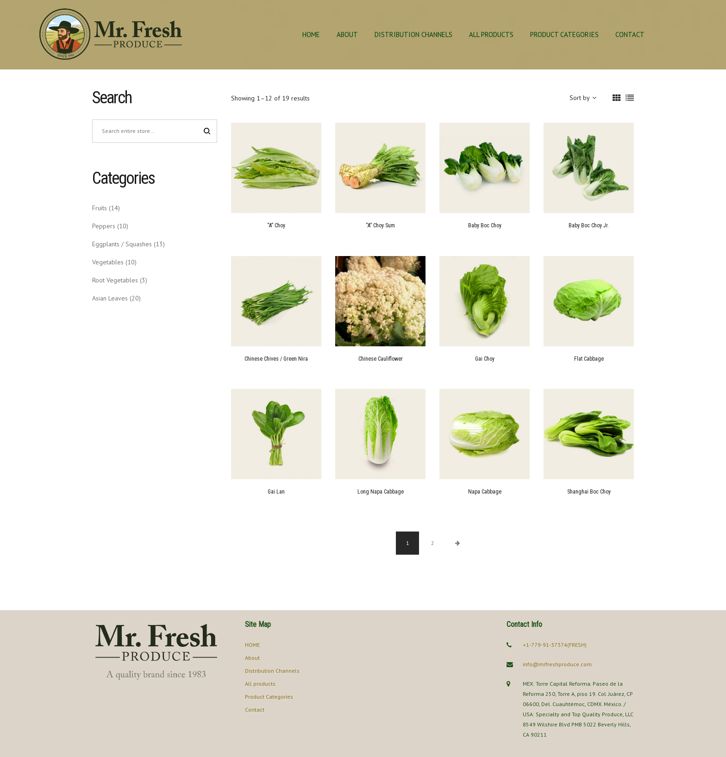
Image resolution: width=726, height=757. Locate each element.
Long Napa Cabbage (380, 491)
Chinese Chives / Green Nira (276, 359)
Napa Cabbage (484, 491)
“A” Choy (276, 225)
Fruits (99, 208)
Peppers (103, 226)
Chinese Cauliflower (380, 359)
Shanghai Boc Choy (589, 491)
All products (491, 34)
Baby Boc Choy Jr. (589, 225)
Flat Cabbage (589, 359)
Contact (630, 34)
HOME (311, 34)
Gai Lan (276, 491)
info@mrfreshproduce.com (557, 664)
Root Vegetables (115, 280)
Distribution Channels (413, 34)
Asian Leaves (110, 298)
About (347, 34)
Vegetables (108, 262)
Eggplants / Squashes (122, 244)
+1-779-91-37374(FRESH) (555, 644)
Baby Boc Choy (484, 225)
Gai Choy (484, 359)
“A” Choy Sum (380, 225)
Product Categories (564, 34)
